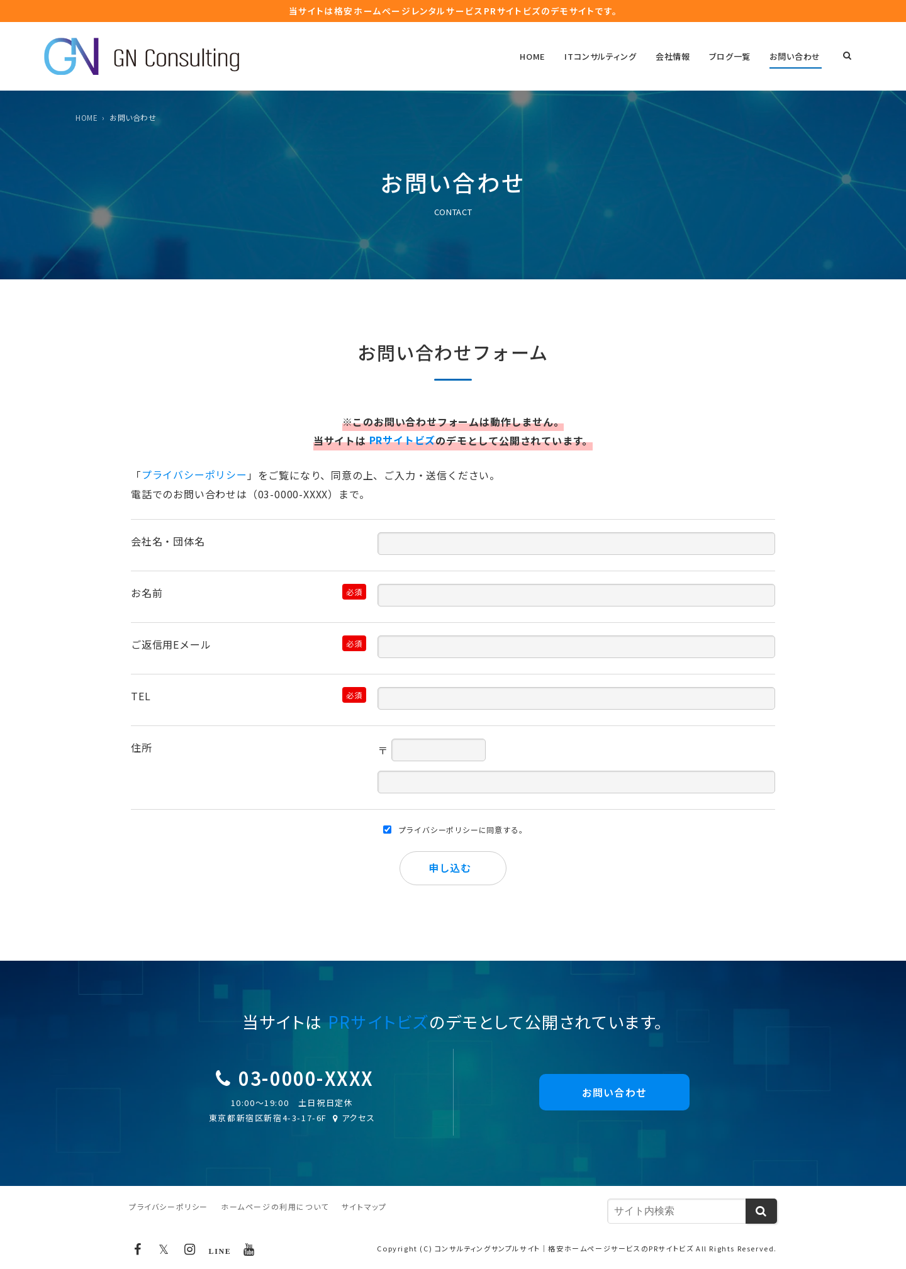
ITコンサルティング (606, 57)
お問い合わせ (796, 57)
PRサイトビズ (402, 441)
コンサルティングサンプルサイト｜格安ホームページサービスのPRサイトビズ (564, 1249)
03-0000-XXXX (305, 1077)
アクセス (353, 1118)
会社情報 (676, 57)
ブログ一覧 (732, 57)
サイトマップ (364, 1207)
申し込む (449, 867)
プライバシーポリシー (194, 475)
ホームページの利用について (275, 1207)
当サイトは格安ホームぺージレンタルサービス (453, 11)
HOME (539, 57)
